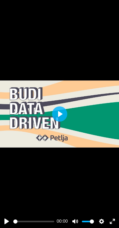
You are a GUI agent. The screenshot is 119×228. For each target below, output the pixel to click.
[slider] (33, 221)
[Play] (7, 221)
